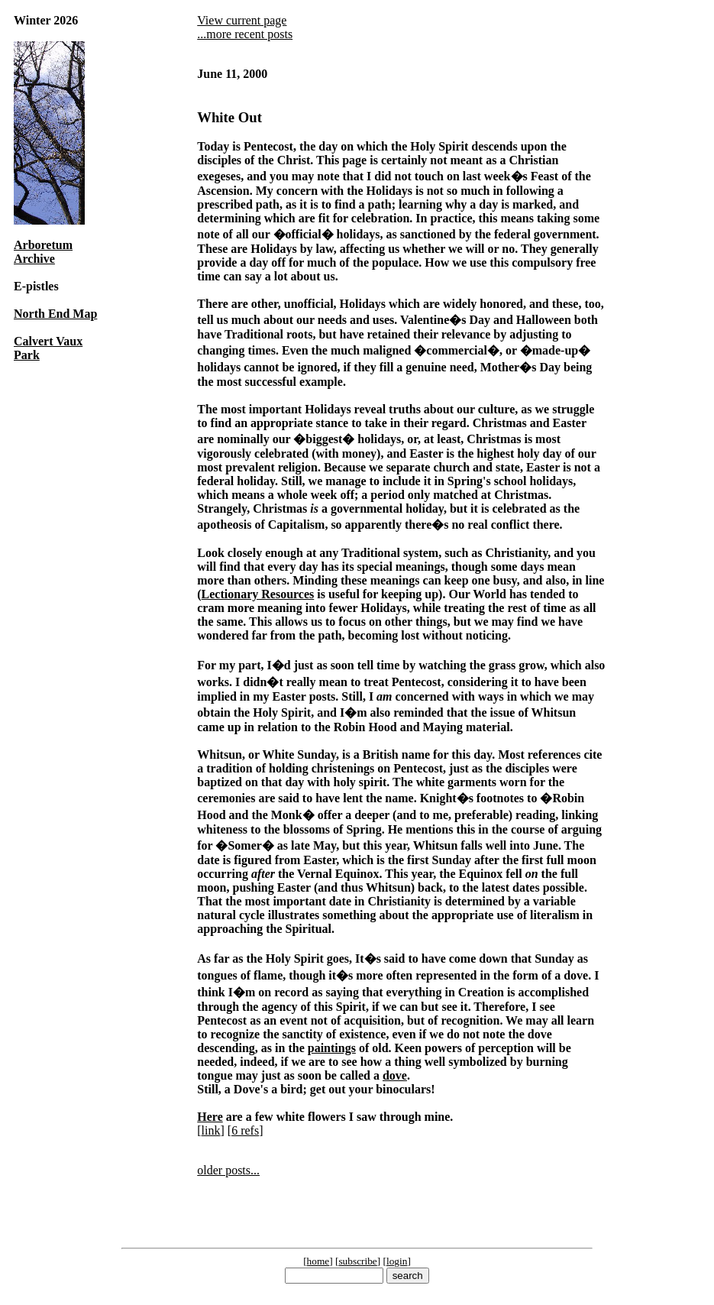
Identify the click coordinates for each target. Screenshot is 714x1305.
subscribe (357, 1261)
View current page (241, 20)
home (318, 1261)
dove (395, 1075)
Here (209, 1116)
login (396, 1261)
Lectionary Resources (258, 594)
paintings (332, 1047)
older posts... (228, 1170)
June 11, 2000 (232, 73)
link (211, 1130)
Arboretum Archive (43, 251)
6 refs (245, 1130)
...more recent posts (244, 34)
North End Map (55, 313)
